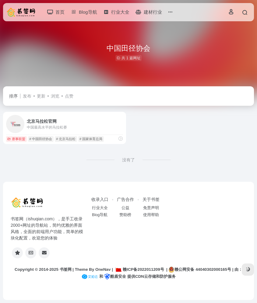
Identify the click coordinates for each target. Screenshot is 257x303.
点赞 (69, 96)
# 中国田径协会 (40, 139)
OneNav (103, 269)
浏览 (55, 96)
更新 (41, 96)
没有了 (128, 159)
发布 (27, 96)
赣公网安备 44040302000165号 (199, 270)
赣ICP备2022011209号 (139, 269)
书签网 (66, 269)
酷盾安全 (115, 276)
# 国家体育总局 (90, 139)
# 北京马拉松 (66, 139)
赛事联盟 (16, 139)
